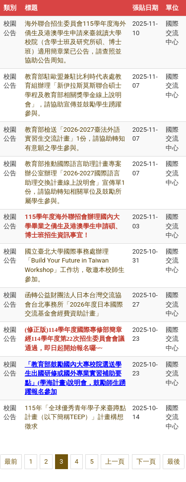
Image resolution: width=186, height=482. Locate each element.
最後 (173, 461)
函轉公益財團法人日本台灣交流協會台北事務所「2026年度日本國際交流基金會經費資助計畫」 (74, 304)
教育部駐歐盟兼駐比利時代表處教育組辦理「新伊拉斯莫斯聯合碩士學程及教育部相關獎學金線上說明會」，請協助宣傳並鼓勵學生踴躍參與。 (73, 95)
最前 (10, 461)
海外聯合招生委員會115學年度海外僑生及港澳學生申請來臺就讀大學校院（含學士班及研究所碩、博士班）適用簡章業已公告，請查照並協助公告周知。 (75, 42)
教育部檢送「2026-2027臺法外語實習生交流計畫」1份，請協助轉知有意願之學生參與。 (75, 139)
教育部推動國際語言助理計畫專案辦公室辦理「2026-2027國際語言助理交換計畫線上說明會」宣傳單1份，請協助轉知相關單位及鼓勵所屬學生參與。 (75, 182)
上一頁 (114, 461)
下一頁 (146, 461)
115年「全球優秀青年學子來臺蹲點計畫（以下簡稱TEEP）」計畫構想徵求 (75, 417)
